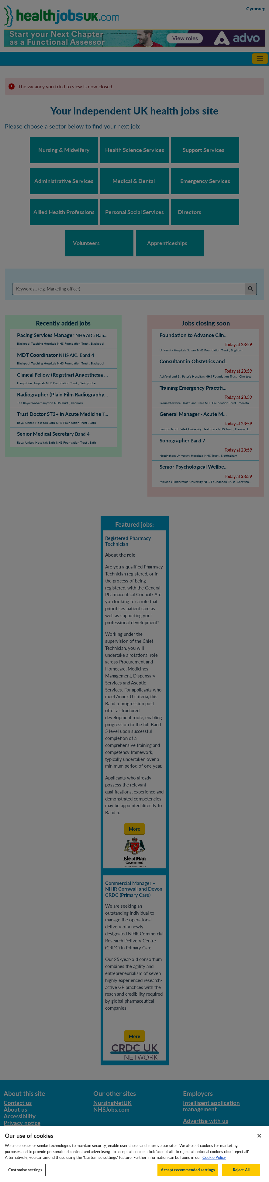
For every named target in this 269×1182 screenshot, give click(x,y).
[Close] (259, 1142)
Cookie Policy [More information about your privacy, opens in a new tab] (214, 1163)
